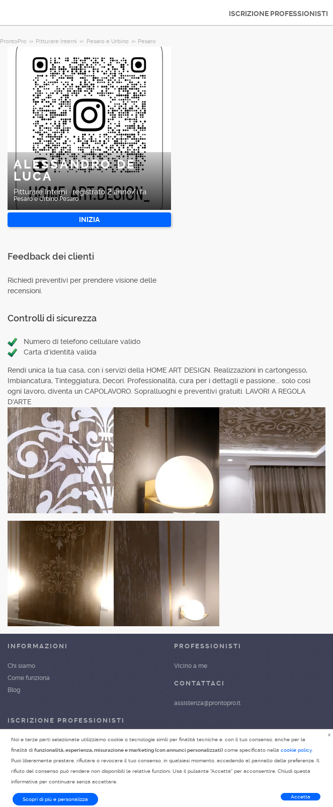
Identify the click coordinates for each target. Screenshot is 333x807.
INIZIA (89, 219)
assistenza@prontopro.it (207, 703)
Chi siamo (21, 665)
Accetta (300, 796)
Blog (14, 690)
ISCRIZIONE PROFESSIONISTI (278, 14)
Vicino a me (190, 665)
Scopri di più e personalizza (55, 799)
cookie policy (296, 750)
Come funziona (29, 677)
